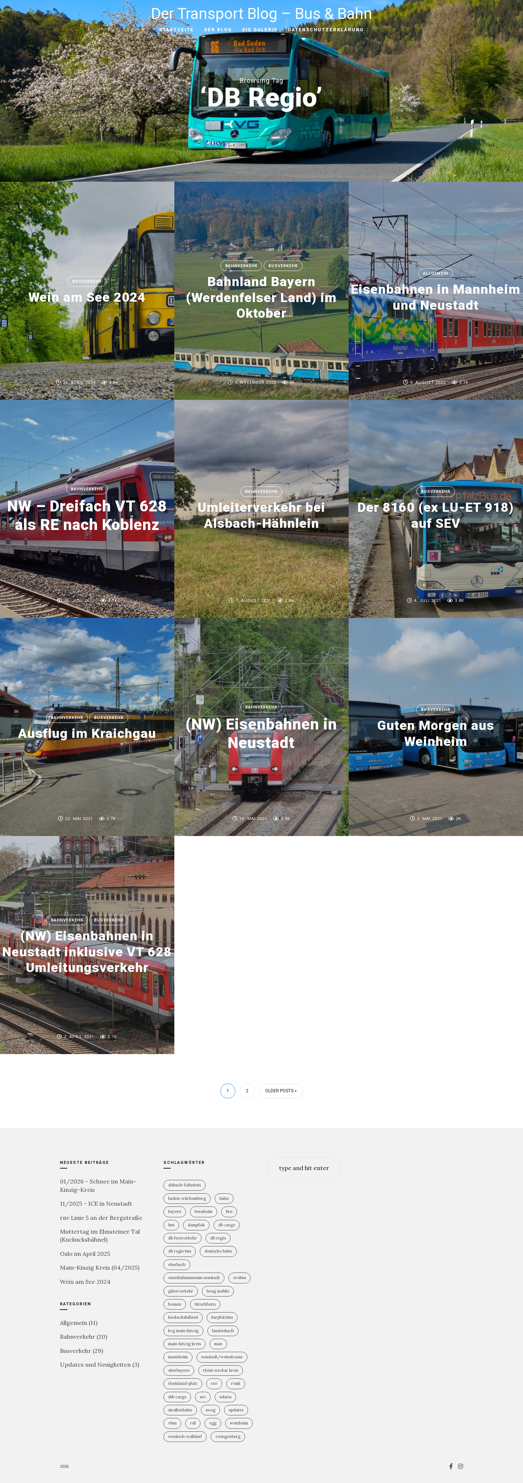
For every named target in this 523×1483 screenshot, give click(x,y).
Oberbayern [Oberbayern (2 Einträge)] (179, 1370)
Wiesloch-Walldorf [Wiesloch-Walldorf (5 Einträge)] (185, 1436)
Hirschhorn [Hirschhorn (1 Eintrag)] (205, 1304)
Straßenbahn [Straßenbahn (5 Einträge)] (180, 1409)
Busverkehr (87, 281)
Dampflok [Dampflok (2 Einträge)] (196, 1224)
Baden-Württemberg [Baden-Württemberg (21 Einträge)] (187, 1198)
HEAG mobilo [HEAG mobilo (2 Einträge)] (218, 1291)
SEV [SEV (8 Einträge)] (203, 1396)
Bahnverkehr (241, 266)
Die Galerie (260, 29)
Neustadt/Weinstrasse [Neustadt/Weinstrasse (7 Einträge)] (222, 1356)
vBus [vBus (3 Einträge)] (172, 1423)
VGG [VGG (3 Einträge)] (212, 1423)
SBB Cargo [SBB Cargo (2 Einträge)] (177, 1396)
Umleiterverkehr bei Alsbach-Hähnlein (261, 515)
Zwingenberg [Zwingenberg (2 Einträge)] (227, 1436)
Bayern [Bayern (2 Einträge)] (174, 1211)
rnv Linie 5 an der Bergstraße (101, 1217)
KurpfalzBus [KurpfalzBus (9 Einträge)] (222, 1317)
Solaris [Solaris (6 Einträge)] (225, 1396)
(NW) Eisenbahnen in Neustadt (261, 733)
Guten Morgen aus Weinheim (435, 733)
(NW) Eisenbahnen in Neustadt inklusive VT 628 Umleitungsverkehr (87, 951)
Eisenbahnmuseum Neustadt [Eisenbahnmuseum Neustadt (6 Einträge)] (194, 1277)
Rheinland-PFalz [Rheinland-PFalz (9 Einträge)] (183, 1383)
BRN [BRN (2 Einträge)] (229, 1211)
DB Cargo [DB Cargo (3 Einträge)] (226, 1224)
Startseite (176, 29)
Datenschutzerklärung (326, 29)
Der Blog (218, 29)
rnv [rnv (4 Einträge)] (214, 1383)
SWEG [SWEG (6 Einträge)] (210, 1409)
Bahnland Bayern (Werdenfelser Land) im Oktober (261, 297)
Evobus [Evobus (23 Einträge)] (239, 1277)
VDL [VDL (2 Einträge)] (193, 1423)
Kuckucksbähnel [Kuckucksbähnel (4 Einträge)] (183, 1317)
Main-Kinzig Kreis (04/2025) (99, 1267)
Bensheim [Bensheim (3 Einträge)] (203, 1211)
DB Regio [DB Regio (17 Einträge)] (218, 1238)
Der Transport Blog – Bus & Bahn (261, 14)
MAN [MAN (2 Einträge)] (218, 1343)
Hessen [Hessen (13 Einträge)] (174, 1304)
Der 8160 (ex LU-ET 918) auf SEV (435, 515)
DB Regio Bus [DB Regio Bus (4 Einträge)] (179, 1251)
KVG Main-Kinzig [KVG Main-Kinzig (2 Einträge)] (183, 1330)
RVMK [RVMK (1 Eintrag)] (235, 1383)
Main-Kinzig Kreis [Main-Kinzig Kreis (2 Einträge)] (184, 1343)
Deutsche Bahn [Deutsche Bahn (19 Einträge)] (218, 1251)
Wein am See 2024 (87, 297)
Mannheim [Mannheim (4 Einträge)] (178, 1356)
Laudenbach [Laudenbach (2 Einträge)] (223, 1330)
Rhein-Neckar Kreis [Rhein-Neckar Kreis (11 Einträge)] (220, 1370)
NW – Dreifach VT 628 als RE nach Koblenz (87, 515)
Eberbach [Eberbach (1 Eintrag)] (177, 1264)
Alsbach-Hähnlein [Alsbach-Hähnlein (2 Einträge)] (184, 1184)
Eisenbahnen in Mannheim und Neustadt (435, 297)
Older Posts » (281, 1090)
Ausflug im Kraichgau (87, 733)
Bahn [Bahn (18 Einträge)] (224, 1198)
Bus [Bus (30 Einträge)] (171, 1224)
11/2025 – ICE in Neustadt (96, 1203)
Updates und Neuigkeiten (95, 1364)
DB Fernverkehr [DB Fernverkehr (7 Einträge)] (182, 1238)
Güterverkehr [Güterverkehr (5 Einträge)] (180, 1291)
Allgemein (435, 273)
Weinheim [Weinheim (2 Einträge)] (239, 1423)
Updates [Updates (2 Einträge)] (236, 1409)
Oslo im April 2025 (85, 1253)
